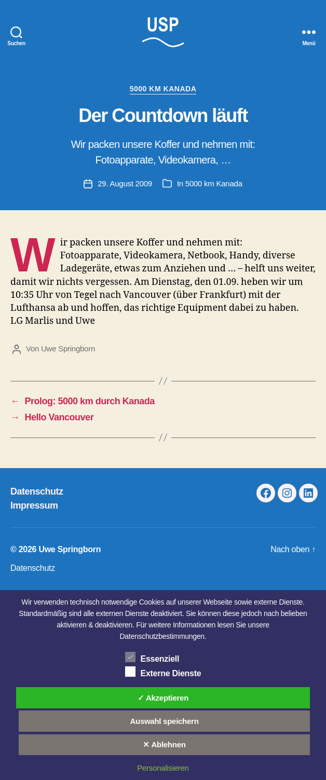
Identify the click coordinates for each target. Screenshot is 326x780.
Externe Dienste (163, 671)
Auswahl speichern (164, 721)
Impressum (34, 505)
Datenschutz (36, 491)
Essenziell (152, 657)
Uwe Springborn (68, 348)
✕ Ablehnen (164, 744)
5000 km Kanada (163, 89)
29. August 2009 (125, 183)
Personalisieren (162, 767)
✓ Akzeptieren (163, 697)
